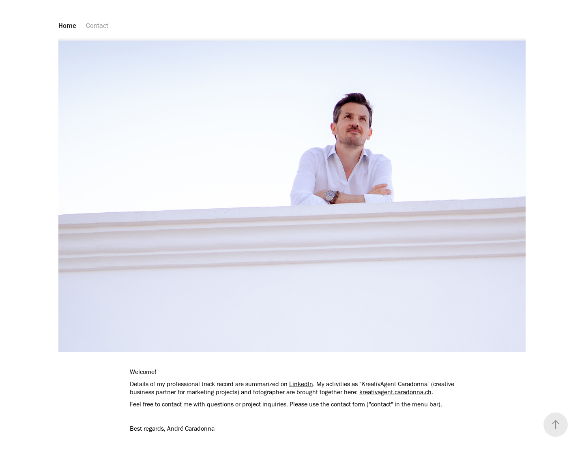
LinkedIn (301, 384)
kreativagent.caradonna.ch (395, 392)
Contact (97, 25)
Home (67, 25)
